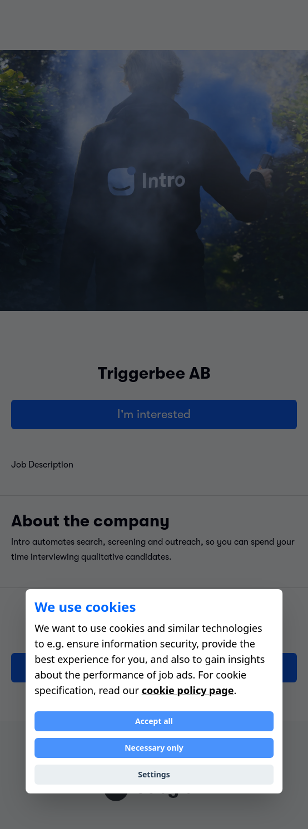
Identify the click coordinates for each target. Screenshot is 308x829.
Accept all (154, 721)
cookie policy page (188, 690)
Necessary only (154, 747)
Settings (154, 774)
